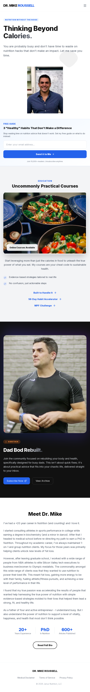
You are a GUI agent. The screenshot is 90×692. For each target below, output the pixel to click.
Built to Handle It (45, 292)
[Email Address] (45, 144)
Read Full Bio (45, 645)
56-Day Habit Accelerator (45, 299)
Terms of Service (47, 677)
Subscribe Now (17, 480)
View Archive (43, 480)
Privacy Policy (66, 677)
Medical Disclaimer (26, 677)
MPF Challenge (45, 305)
